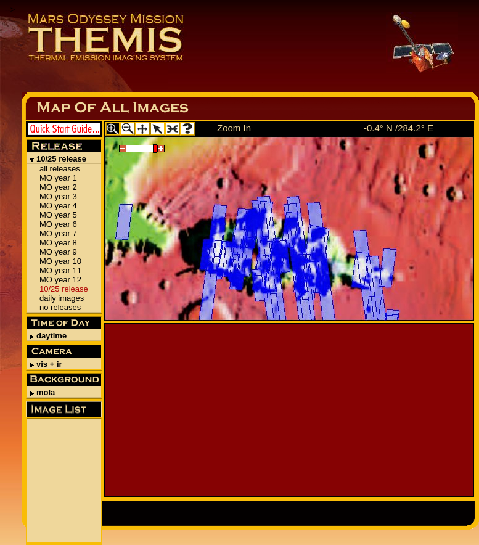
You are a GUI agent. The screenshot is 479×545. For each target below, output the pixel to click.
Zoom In (234, 128)
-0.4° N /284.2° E (398, 128)
